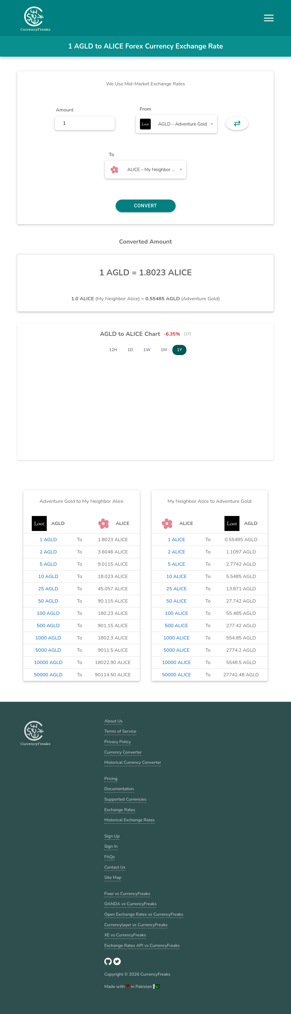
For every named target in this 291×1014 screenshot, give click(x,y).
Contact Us (115, 867)
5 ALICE (176, 564)
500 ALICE (176, 625)
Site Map (112, 877)
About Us (113, 721)
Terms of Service (120, 731)
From (145, 109)
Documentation (119, 789)
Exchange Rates (119, 810)
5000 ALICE (176, 650)
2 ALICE (176, 552)
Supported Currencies (125, 799)
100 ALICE (176, 613)
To (111, 154)
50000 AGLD (48, 675)
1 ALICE (176, 539)
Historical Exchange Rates (129, 820)
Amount (64, 110)
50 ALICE (176, 601)
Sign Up (112, 836)
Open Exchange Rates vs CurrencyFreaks (143, 914)
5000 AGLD (48, 650)
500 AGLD (48, 625)
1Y (179, 350)
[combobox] (176, 124)
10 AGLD (48, 576)
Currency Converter (123, 752)
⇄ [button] (237, 123)
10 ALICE (176, 576)
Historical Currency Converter (132, 762)
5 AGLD (48, 564)
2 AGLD (48, 552)
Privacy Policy (117, 742)
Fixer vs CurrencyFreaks (127, 894)
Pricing (110, 778)
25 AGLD (48, 589)
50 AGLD (48, 601)
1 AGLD (48, 539)
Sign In (110, 846)
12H (113, 350)
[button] (269, 18)
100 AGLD (48, 613)
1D (130, 350)
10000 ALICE (176, 662)
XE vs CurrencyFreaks (125, 935)
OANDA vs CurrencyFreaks (130, 904)
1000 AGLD (48, 638)
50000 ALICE (176, 675)
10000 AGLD (48, 662)
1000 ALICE (176, 638)
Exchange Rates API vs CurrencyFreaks (142, 945)
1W (146, 350)
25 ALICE (176, 589)
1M (164, 350)
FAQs (109, 857)
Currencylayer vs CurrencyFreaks (136, 925)
